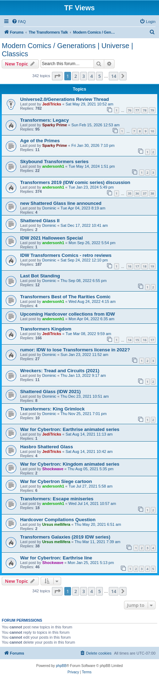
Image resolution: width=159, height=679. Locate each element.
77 (137, 110)
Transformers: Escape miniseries (56, 498)
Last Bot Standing (40, 275)
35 (129, 193)
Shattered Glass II (39, 220)
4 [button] (91, 76)
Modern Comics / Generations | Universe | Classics (67, 50)
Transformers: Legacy (44, 120)
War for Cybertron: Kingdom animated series (69, 464)
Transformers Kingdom (45, 329)
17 (137, 266)
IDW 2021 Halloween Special (51, 238)
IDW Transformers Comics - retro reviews (66, 255)
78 (144, 110)
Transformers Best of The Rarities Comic (65, 296)
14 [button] (113, 76)
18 (144, 266)
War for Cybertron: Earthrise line (56, 557)
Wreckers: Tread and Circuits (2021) (59, 370)
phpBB (61, 666)
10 (152, 131)
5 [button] (99, 76)
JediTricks (51, 104)
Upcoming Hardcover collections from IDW (67, 314)
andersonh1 (53, 166)
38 (152, 193)
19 (152, 266)
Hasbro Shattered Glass (46, 446)
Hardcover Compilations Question (57, 519)
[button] (57, 76)
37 (144, 193)
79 (152, 110)
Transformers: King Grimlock (52, 409)
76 (129, 110)
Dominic (49, 208)
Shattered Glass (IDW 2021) (50, 391)
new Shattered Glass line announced (60, 203)
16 (129, 266)
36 (137, 193)
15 (137, 340)
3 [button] (83, 76)
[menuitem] (19, 21)
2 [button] (75, 76)
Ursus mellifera (56, 524)
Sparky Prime (54, 125)
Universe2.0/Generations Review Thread (64, 99)
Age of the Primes (40, 140)
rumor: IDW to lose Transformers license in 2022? (75, 349)
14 (129, 340)
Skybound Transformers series (54, 161)
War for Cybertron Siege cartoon (56, 481)
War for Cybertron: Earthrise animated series (69, 429)
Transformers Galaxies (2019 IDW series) (65, 537)
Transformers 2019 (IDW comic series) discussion (75, 182)
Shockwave (52, 469)
